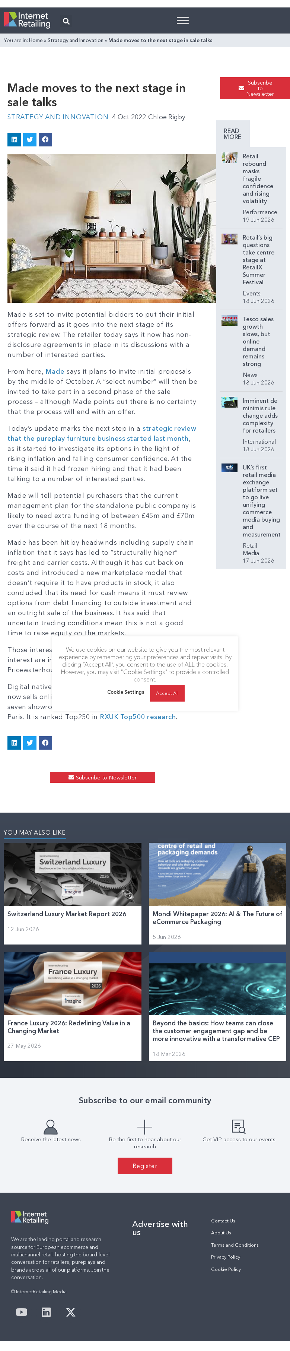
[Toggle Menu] (183, 20)
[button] (66, 21)
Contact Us (223, 1220)
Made (55, 371)
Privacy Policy (225, 1256)
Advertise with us (160, 1227)
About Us (221, 1232)
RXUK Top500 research (138, 716)
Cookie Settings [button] (125, 692)
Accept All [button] (167, 693)
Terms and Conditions (235, 1244)
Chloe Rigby (169, 117)
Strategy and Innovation (75, 40)
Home (36, 40)
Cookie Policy (226, 1269)
